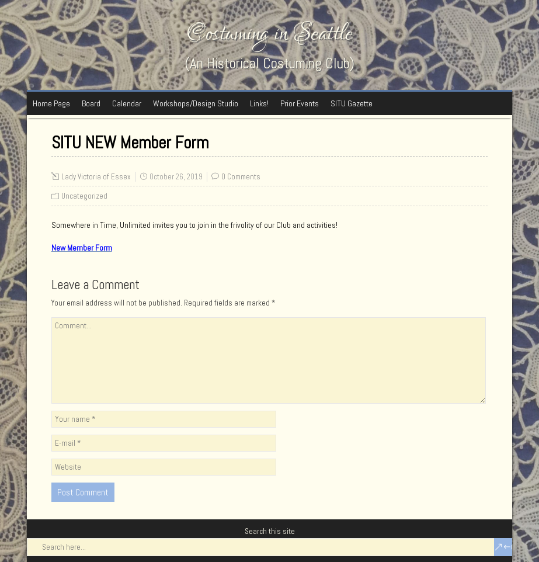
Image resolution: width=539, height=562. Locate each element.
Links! (259, 103)
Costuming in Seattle (270, 33)
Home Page (51, 103)
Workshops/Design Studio (195, 103)
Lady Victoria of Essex (96, 177)
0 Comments (240, 177)
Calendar (126, 103)
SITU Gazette (352, 103)
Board (91, 103)
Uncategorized (84, 196)
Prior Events (299, 103)
